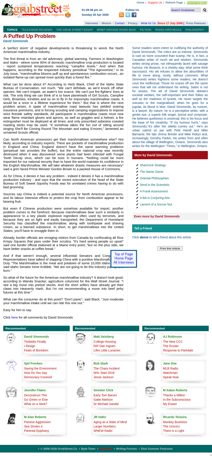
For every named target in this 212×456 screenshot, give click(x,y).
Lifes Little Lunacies (107, 350)
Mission (106, 23)
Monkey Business (175, 422)
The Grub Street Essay (74, 29)
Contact (120, 23)
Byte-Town (88, 448)
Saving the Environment (40, 368)
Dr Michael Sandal (106, 404)
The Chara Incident (107, 368)
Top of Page (123, 254)
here (14, 317)
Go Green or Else (36, 399)
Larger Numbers (105, 426)
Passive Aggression (37, 422)
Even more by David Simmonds (157, 216)
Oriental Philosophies (154, 178)
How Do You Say (35, 373)
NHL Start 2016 (104, 373)
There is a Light (173, 430)
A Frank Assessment (154, 191)
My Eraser (170, 404)
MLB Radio (170, 368)
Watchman (170, 373)
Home (140, 2)
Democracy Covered (38, 377)
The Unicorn (171, 426)
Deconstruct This (35, 395)
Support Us (155, 2)
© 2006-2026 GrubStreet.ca (58, 448)
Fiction (145, 29)
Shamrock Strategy (153, 165)
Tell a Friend (143, 228)
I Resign (29, 346)
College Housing (105, 341)
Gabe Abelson (103, 399)
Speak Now (171, 377)
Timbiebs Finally (35, 341)
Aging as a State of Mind (110, 422)
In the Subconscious (177, 399)
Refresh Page (174, 2)
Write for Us (148, 23)
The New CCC (173, 341)
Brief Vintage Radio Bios (116, 29)
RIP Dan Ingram (104, 346)
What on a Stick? (35, 404)
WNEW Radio (103, 430)
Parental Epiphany (36, 430)
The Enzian (171, 346)
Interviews (91, 23)
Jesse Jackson (104, 377)
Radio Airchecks (168, 29)
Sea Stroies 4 (33, 426)
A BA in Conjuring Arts (155, 198)
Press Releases (196, 23)
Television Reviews (36, 29)
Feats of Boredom (36, 350)
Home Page (124, 258)
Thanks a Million (174, 395)
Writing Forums (126, 448)
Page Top (105, 448)
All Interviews (123, 262)
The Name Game (151, 171)
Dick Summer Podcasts (157, 448)
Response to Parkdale (178, 350)
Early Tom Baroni (105, 395)
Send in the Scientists (154, 184)
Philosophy (195, 29)
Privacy (132, 23)
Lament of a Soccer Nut (156, 204)
